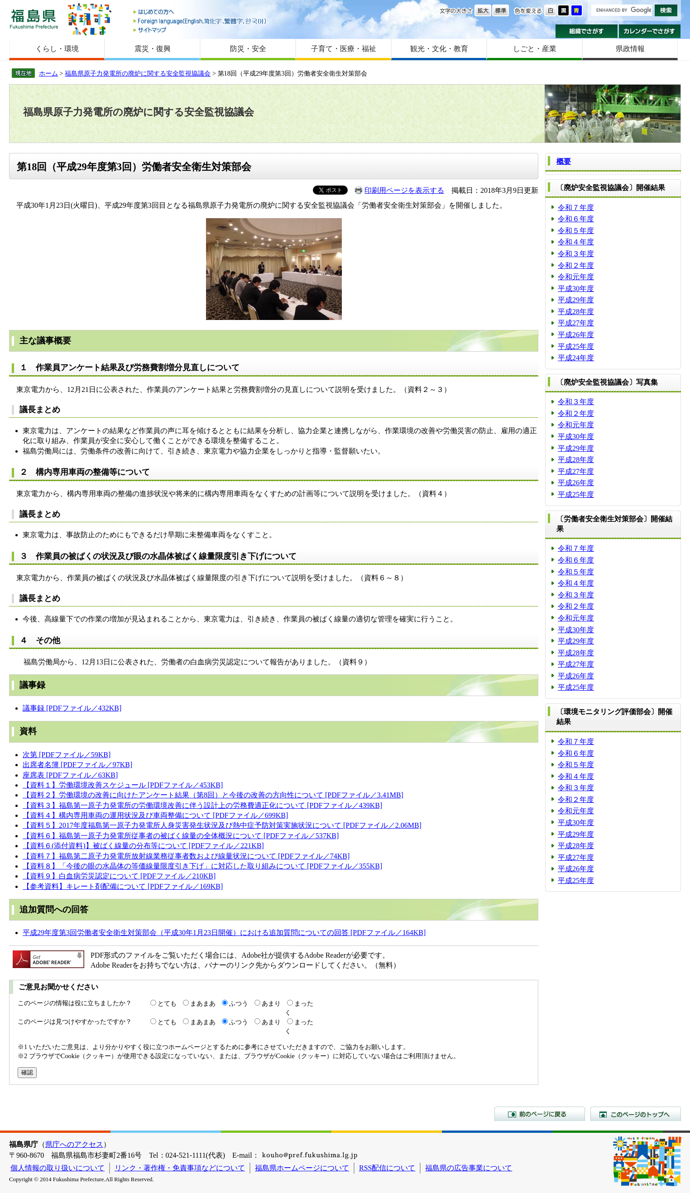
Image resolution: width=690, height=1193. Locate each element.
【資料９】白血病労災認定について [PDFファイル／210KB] (119, 876)
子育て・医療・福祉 (343, 48)
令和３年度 (576, 254)
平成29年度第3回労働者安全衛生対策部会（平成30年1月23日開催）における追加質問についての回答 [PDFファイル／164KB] (224, 932)
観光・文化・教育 (439, 48)
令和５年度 (576, 230)
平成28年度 (576, 311)
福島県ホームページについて (302, 1168)
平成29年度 (576, 300)
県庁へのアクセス (74, 1144)
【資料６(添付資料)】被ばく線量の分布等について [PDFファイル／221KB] (143, 845)
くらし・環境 (57, 48)
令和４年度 (576, 242)
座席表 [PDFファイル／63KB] (70, 775)
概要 (563, 161)
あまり (271, 1003)
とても (167, 1003)
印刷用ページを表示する (404, 190)
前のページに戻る (539, 1114)
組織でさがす (587, 31)
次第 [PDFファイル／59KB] (66, 755)
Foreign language (200, 21)
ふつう (238, 1003)
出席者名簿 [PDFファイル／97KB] (77, 764)
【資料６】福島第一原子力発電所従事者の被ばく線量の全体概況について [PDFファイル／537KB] (181, 836)
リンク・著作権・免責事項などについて (180, 1168)
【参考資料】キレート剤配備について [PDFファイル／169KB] (123, 886)
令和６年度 (576, 219)
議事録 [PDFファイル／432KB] (72, 708)
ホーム (48, 73)
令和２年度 (576, 265)
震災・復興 (152, 48)
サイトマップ (200, 29)
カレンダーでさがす (650, 31)
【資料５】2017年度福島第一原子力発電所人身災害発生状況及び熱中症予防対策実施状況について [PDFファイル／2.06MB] (222, 825)
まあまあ (203, 1003)
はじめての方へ (200, 12)
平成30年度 (576, 288)
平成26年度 (576, 335)
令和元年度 (576, 277)
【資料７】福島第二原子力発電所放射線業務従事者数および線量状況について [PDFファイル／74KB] (186, 856)
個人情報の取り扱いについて (57, 1168)
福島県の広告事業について (468, 1168)
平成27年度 (576, 323)
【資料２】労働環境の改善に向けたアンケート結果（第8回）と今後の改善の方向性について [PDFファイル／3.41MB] (213, 795)
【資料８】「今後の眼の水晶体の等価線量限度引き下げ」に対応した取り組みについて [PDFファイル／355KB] (202, 866)
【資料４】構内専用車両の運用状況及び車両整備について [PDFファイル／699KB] (155, 815)
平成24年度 (576, 358)
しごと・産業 (534, 48)
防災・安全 (248, 48)
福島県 (34, 18)
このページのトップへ (635, 1114)
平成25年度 (576, 346)
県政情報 (630, 48)
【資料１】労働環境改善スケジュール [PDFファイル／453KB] (123, 785)
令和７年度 (576, 207)
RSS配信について (387, 1168)
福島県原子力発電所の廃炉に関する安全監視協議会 (138, 73)
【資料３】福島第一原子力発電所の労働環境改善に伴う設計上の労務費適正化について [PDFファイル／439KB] (202, 805)
